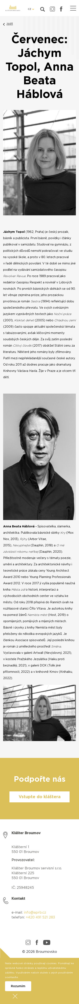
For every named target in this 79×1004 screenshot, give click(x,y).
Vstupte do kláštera (40, 797)
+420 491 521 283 (40, 917)
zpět (9, 24)
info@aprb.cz (35, 912)
